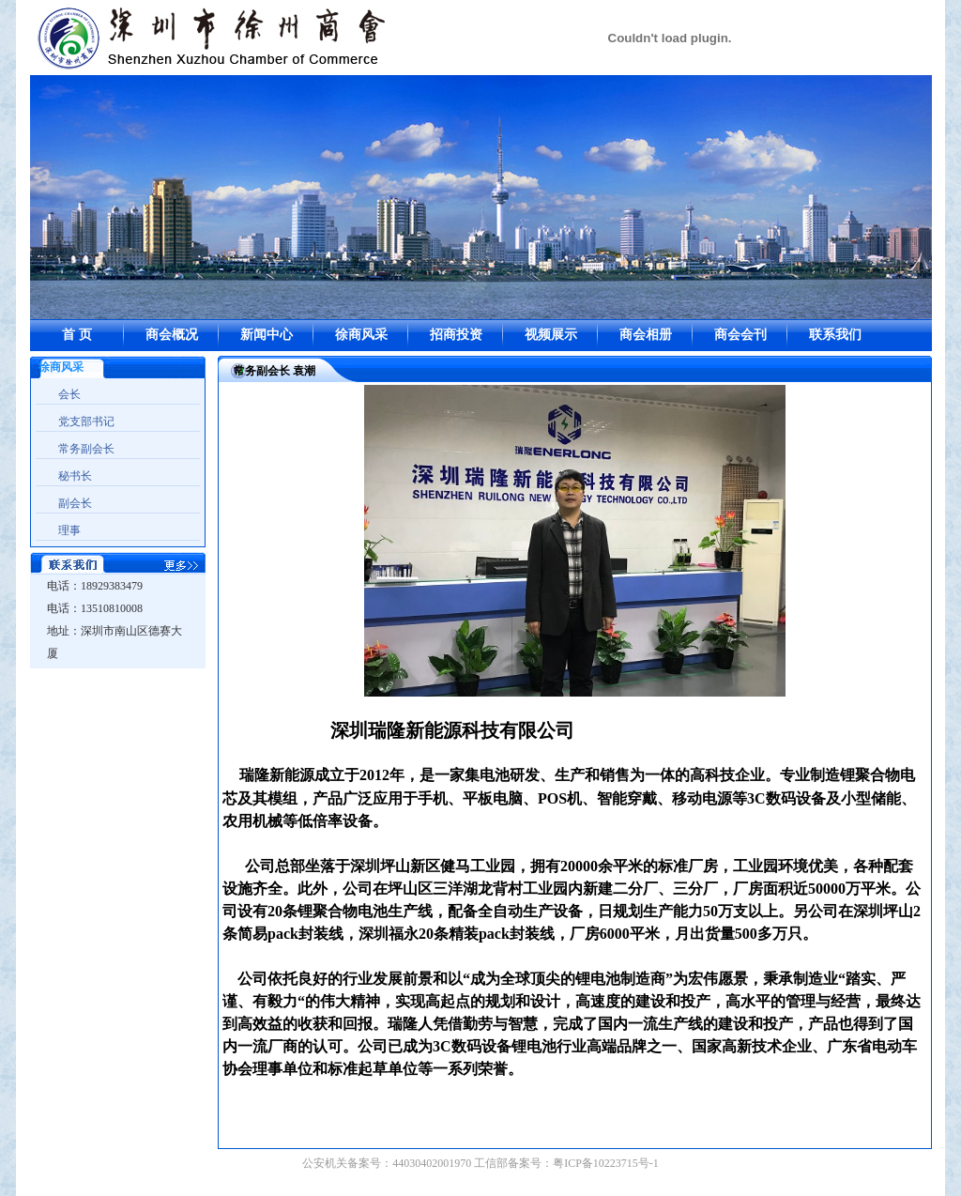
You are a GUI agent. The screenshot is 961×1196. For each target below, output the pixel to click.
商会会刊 (740, 335)
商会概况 (171, 335)
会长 (69, 394)
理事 (69, 530)
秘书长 (75, 476)
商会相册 (645, 335)
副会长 (75, 503)
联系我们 (835, 335)
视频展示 (551, 335)
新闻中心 (266, 335)
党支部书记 (86, 421)
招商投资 (456, 335)
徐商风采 (361, 335)
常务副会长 (86, 448)
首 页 (77, 335)
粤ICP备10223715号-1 (606, 1163)
